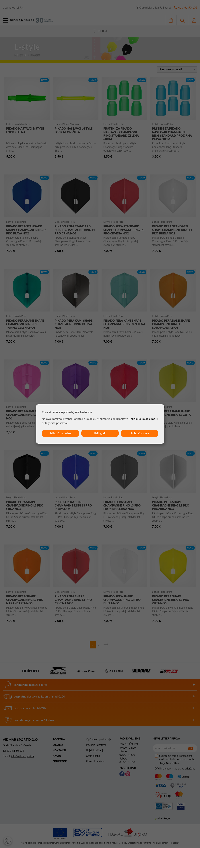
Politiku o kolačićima (142, 418)
